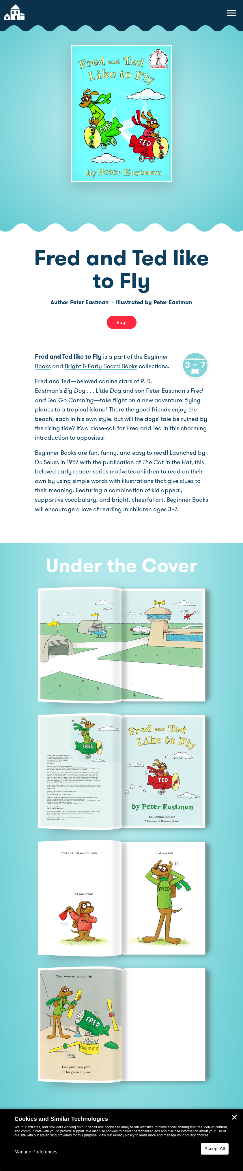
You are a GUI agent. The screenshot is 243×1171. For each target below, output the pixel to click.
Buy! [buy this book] (122, 322)
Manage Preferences (35, 1151)
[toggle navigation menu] (231, 13)
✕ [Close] (234, 1117)
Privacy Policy (123, 1135)
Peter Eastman (89, 302)
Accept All (215, 1148)
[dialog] (121, 1140)
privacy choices (196, 1135)
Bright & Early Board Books (101, 366)
